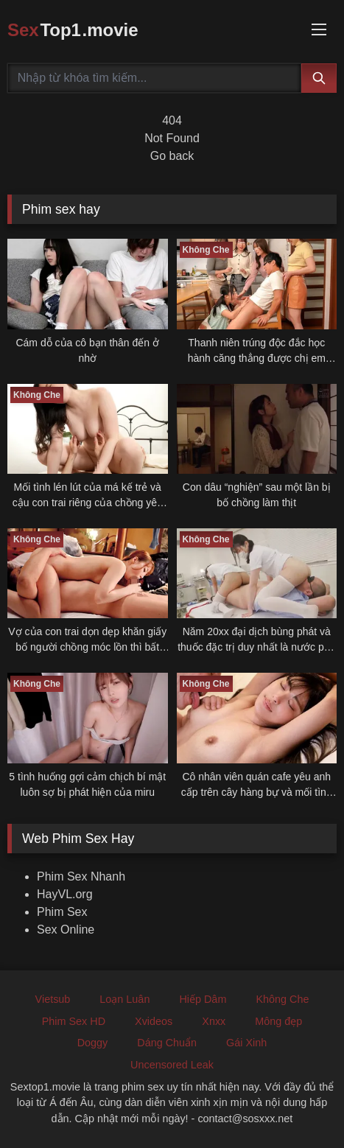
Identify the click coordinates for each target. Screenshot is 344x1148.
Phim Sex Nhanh (81, 876)
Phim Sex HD (73, 1021)
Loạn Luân (124, 999)
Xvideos (153, 1021)
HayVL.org (65, 894)
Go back (172, 156)
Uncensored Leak (172, 1065)
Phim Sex (62, 912)
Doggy (92, 1043)
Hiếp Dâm (202, 999)
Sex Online (65, 929)
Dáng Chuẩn (167, 1043)
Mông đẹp (278, 1021)
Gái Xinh (246, 1043)
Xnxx (213, 1021)
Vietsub (53, 999)
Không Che (282, 999)
